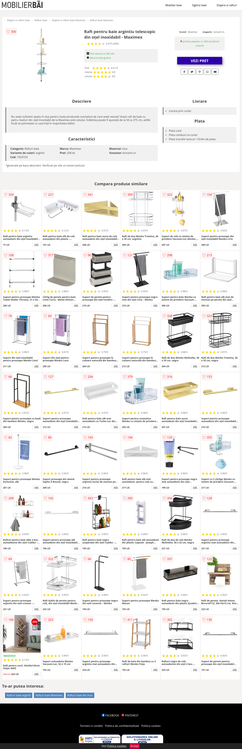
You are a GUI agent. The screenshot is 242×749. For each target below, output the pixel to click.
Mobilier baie (173, 5)
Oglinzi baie (199, 5)
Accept (134, 746)
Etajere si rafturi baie (18, 20)
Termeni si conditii (91, 726)
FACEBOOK (110, 715)
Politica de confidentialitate (122, 726)
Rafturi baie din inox (80, 695)
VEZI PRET (200, 60)
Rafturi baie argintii (19, 695)
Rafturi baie (41, 20)
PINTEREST (130, 715)
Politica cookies (151, 726)
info (36, 244)
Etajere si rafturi (227, 5)
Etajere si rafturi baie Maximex (68, 20)
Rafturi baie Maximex (101, 20)
